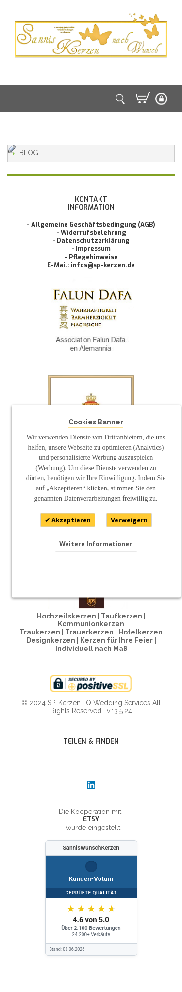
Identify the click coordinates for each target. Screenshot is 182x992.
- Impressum (91, 248)
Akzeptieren (70, 520)
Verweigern (129, 520)
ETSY (91, 819)
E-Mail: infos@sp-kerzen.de (91, 265)
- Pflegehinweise (91, 257)
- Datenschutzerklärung (91, 240)
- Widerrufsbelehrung (91, 232)
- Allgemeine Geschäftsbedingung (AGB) (91, 224)
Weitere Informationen (96, 544)
